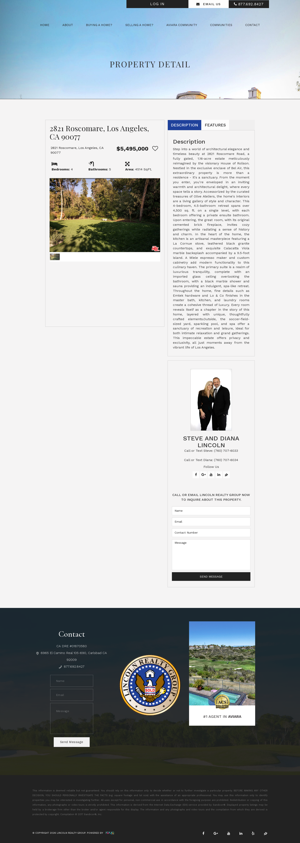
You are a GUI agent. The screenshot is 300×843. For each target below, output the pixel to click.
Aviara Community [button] (181, 25)
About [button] (67, 25)
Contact (252, 25)
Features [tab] (215, 124)
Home (44, 25)
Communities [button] (221, 25)
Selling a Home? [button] (139, 25)
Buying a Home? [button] (99, 25)
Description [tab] (184, 124)
